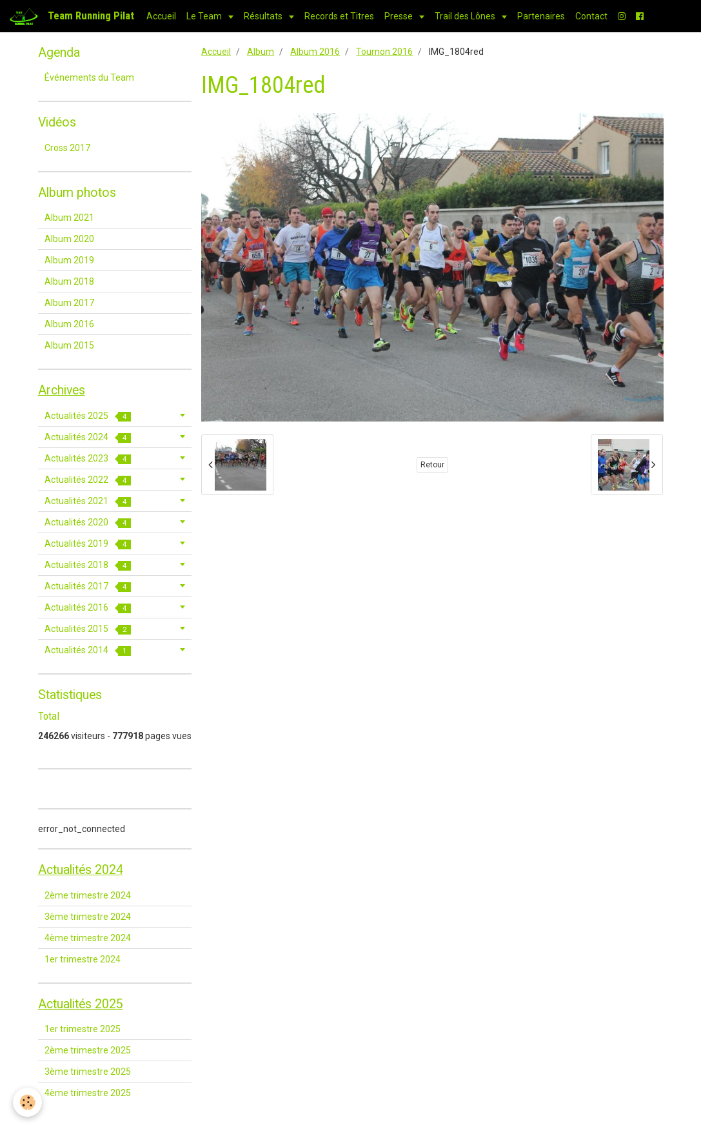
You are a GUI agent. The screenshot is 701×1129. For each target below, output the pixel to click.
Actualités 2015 (87, 629)
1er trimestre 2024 (82, 959)
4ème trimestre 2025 (87, 1093)
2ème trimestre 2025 (87, 1050)
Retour (432, 464)
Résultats (264, 16)
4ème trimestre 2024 (87, 938)
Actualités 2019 (87, 543)
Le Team (205, 16)
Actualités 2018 (87, 565)
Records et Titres (339, 16)
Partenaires (541, 16)
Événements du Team (89, 77)
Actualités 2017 (87, 586)
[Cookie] (27, 1102)
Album (260, 51)
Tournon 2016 (384, 51)
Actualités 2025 (87, 416)
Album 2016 (315, 51)
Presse (399, 16)
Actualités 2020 (87, 522)
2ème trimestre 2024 (87, 895)
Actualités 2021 (87, 501)
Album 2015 (69, 345)
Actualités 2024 (87, 437)
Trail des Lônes (466, 16)
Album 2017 (69, 303)
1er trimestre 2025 (82, 1029)
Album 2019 (69, 260)
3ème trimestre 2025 (87, 1071)
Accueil (161, 16)
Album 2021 (69, 217)
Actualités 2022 (87, 479)
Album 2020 (69, 239)
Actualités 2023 (87, 458)
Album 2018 (69, 281)
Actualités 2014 (87, 650)
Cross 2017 (67, 148)
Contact (591, 16)
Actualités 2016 (87, 607)
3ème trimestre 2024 (87, 916)
